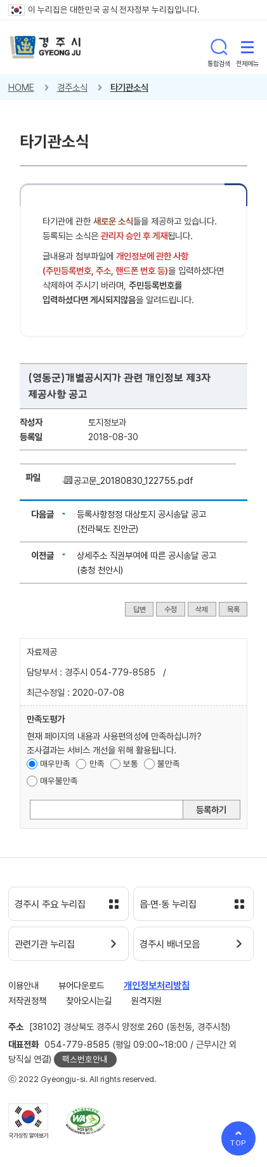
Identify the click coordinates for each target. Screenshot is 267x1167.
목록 (233, 608)
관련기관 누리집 (45, 944)
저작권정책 (27, 1000)
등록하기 (211, 809)
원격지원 (146, 1000)
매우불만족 (59, 781)
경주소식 (72, 87)
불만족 (168, 764)
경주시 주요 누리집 (50, 904)
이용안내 (23, 985)
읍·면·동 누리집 (168, 904)
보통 (130, 764)
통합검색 (218, 47)
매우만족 (55, 764)
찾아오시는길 (89, 1000)
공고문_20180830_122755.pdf (133, 480)
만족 (97, 764)
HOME (21, 87)
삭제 (201, 608)
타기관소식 (129, 87)
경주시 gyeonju (45, 47)
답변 (139, 608)
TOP (238, 1142)
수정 (170, 608)
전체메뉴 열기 (247, 47)
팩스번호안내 (85, 1059)
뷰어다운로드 (81, 985)
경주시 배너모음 (170, 944)
